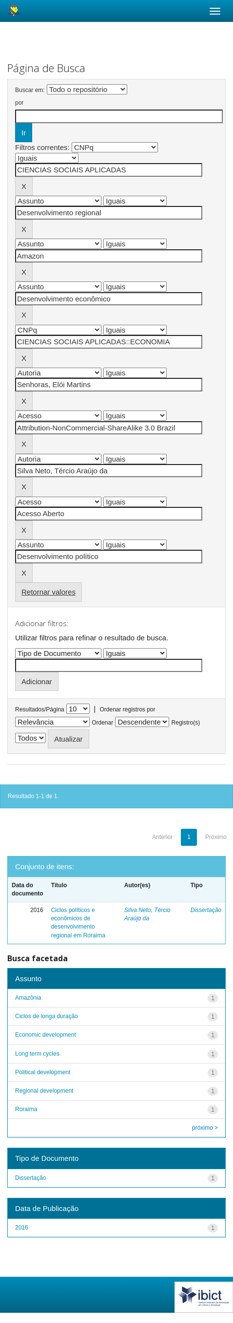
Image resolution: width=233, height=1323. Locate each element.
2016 (21, 1227)
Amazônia (28, 997)
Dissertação (206, 910)
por (19, 102)
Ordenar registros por (127, 709)
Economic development (45, 1034)
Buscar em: (30, 90)
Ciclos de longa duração (46, 1016)
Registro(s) (186, 722)
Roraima (26, 1109)
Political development (42, 1072)
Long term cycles (37, 1053)
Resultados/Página (39, 709)
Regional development (44, 1090)
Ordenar (102, 722)
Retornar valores (48, 592)
